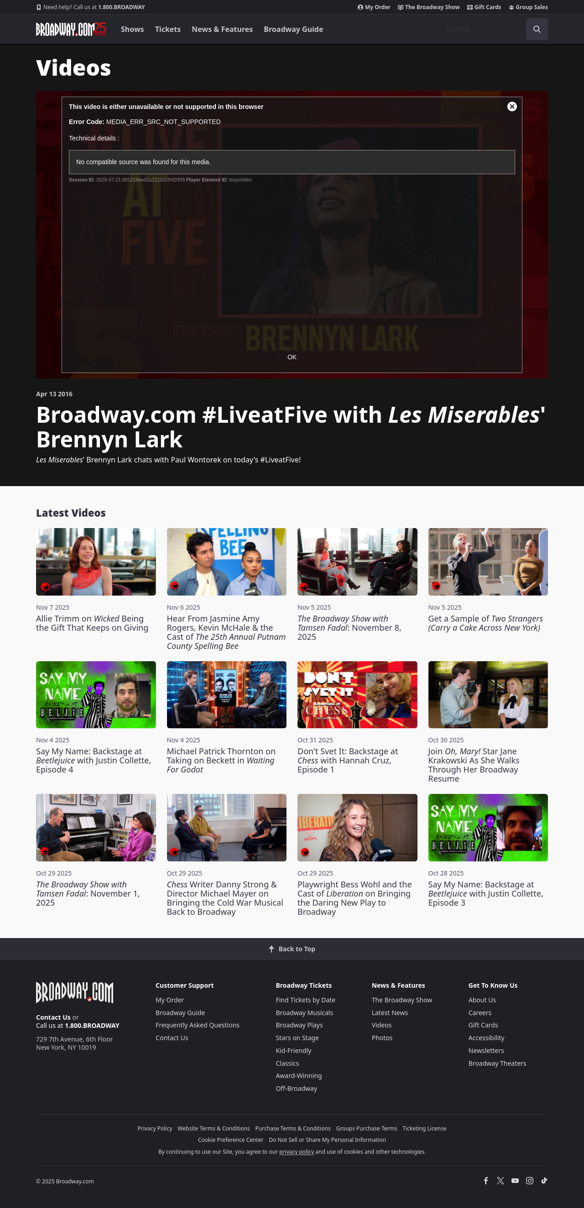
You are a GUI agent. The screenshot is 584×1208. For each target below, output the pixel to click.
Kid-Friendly (293, 1050)
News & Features (222, 29)
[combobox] (493, 29)
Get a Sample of (485, 623)
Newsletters (486, 1050)
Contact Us (53, 1017)
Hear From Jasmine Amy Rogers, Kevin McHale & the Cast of (226, 632)
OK (292, 357)
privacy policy (296, 1152)
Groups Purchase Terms (366, 1128)
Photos (382, 1037)
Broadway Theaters (498, 1063)
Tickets (168, 29)
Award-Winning (299, 1075)
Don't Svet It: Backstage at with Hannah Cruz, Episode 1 (347, 760)
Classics (287, 1063)
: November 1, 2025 (88, 893)
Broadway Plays (299, 1025)
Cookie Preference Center (231, 1140)
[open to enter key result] (537, 29)
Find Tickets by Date (305, 999)
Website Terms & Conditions (213, 1128)
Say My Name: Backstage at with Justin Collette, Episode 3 (485, 893)
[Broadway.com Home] (71, 29)
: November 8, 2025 (349, 627)
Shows (132, 29)
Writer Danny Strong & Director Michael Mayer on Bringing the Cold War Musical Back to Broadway (225, 898)
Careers (480, 1012)
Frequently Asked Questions (198, 1025)
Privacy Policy (155, 1128)
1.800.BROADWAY (90, 7)
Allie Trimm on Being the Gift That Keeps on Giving (92, 623)
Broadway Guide (293, 29)
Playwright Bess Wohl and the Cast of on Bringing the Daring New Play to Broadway (354, 898)
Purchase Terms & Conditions (293, 1128)
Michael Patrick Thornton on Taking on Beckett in (221, 760)
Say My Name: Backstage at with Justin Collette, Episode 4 (93, 760)
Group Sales (528, 7)
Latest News (390, 1012)
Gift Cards (484, 7)
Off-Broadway (296, 1088)
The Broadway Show (429, 7)
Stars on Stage (297, 1037)
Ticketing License (425, 1128)
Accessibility (487, 1037)
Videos (382, 1025)
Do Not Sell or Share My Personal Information (327, 1140)
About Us (482, 999)
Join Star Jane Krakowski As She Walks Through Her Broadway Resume (474, 765)
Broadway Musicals (304, 1012)
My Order (374, 7)
